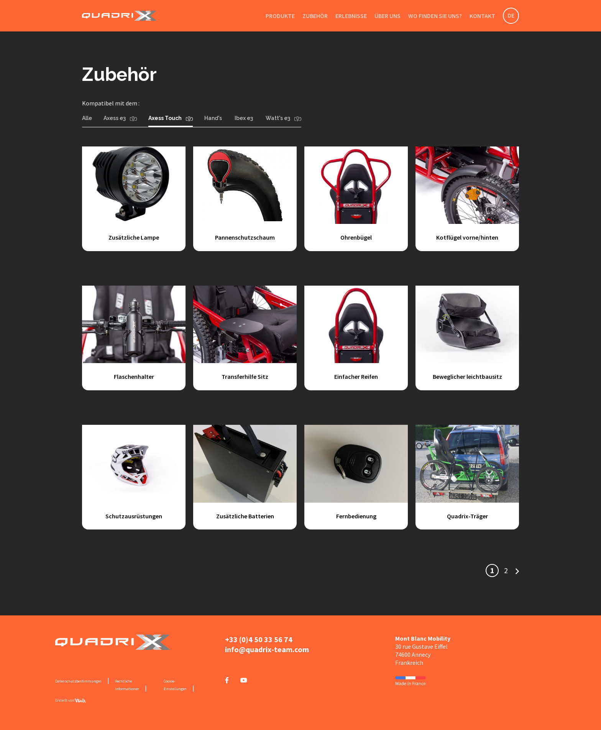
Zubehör (315, 16)
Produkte (280, 16)
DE (510, 15)
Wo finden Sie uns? (435, 16)
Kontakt (482, 16)
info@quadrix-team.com (267, 649)
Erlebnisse (351, 16)
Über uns (387, 16)
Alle (87, 118)
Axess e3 (120, 118)
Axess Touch (170, 118)
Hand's (213, 118)
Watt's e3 (283, 118)
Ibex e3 (244, 118)
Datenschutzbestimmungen (78, 681)
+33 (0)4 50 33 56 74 (258, 639)
